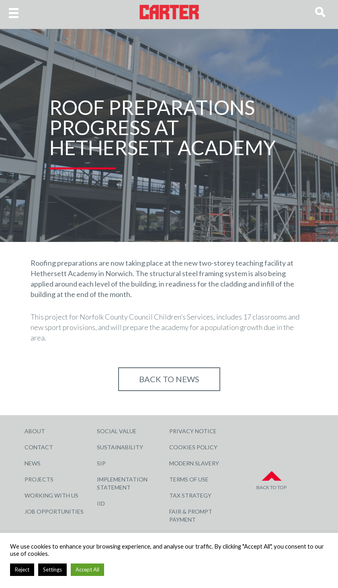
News (33, 463)
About (35, 431)
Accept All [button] (87, 569)
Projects (39, 479)
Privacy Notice (193, 431)
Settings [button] (52, 569)
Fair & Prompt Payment (190, 515)
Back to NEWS (169, 379)
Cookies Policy (193, 447)
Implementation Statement (122, 483)
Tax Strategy (190, 495)
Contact (39, 447)
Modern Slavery (194, 463)
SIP (101, 463)
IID (101, 503)
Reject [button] (22, 569)
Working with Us (51, 495)
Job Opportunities (54, 511)
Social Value (117, 431)
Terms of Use (189, 479)
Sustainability (120, 447)
